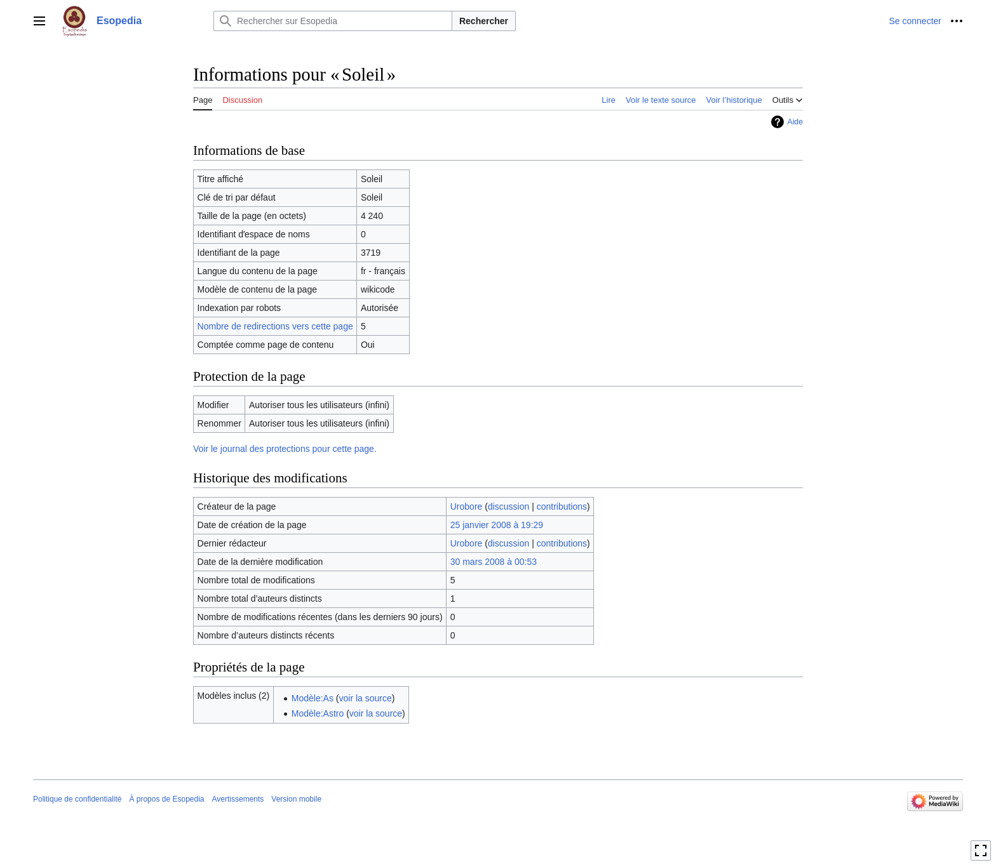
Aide (795, 121)
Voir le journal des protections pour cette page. (285, 449)
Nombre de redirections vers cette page (275, 326)
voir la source (365, 698)
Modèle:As (312, 698)
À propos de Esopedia (166, 799)
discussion (508, 506)
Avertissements (238, 799)
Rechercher (483, 21)
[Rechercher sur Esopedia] (332, 21)
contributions (562, 506)
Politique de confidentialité (77, 799)
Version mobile (296, 799)
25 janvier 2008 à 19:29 (496, 525)
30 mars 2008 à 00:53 (493, 562)
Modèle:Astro (318, 713)
